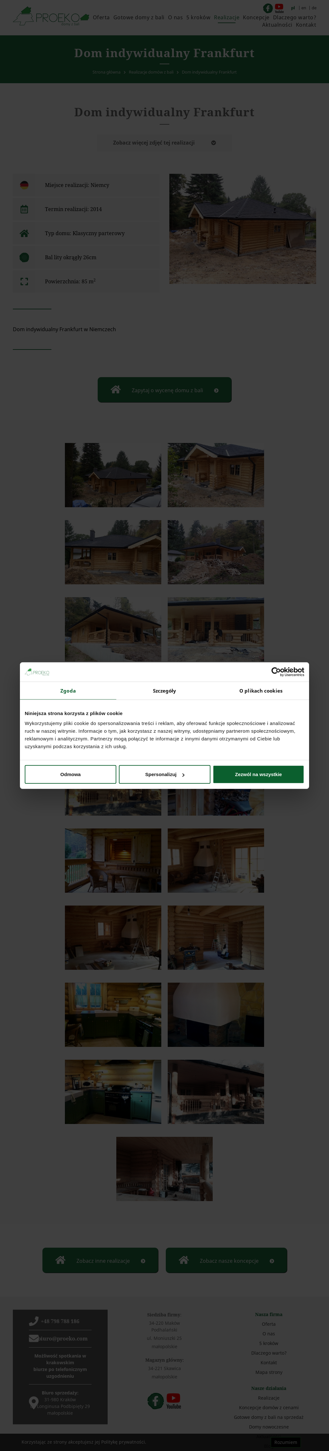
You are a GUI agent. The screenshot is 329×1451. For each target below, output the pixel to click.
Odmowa (70, 774)
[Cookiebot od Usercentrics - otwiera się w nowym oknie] (276, 672)
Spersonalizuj (164, 774)
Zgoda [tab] (68, 690)
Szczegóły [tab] (164, 690)
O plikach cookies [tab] (260, 690)
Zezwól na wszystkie (258, 774)
